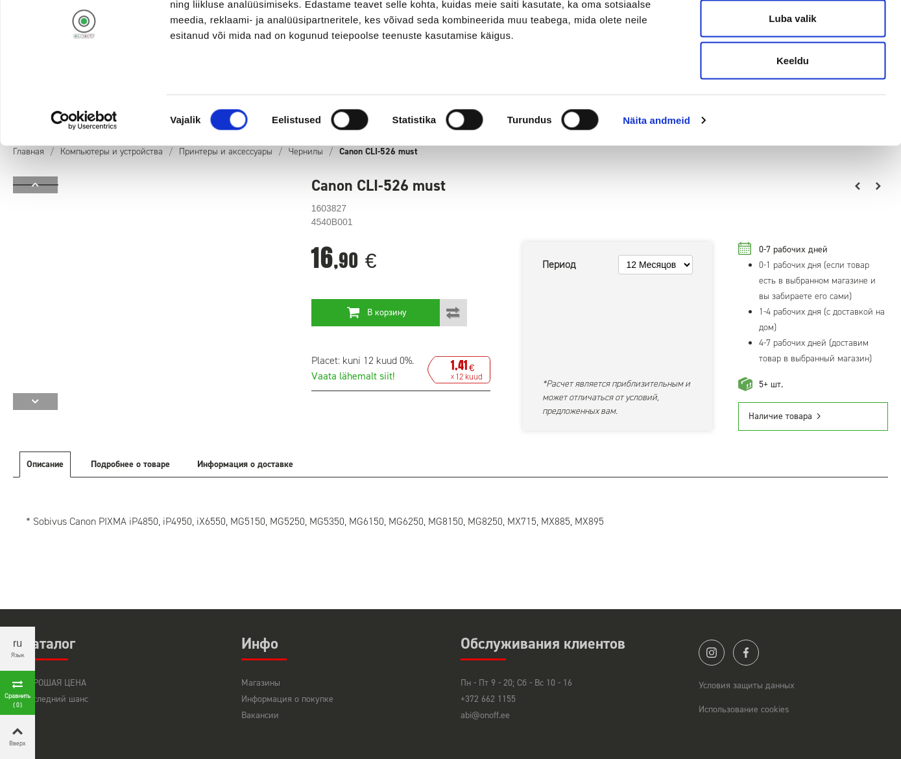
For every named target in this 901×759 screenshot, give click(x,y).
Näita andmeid (656, 178)
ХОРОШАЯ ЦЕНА (54, 683)
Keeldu (792, 119)
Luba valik (792, 76)
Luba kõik (792, 34)
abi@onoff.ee (485, 715)
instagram (712, 653)
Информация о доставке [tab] (245, 464)
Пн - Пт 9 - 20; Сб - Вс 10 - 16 (516, 683)
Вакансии (260, 715)
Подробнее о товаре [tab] (130, 464)
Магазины (260, 683)
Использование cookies (744, 709)
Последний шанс (55, 699)
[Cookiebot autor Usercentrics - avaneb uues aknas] (84, 179)
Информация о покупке (287, 699)
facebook (746, 653)
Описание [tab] (45, 464)
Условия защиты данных (747, 685)
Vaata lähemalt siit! (352, 376)
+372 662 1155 (488, 699)
